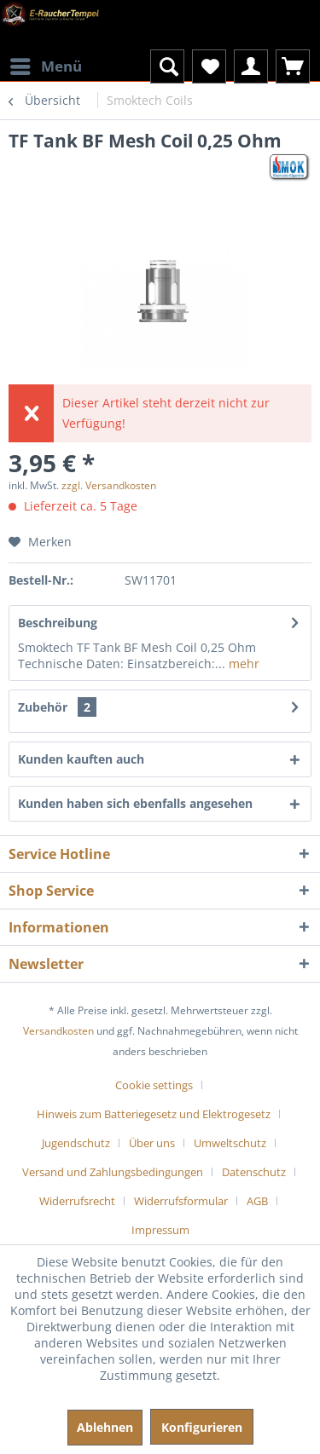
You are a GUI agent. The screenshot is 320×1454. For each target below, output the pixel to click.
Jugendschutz (76, 1143)
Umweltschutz (230, 1143)
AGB (257, 1201)
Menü (46, 64)
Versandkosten (58, 1031)
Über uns (152, 1143)
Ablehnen (105, 1427)
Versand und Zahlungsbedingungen (112, 1172)
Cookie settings (154, 1085)
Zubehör (57, 707)
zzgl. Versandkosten (108, 485)
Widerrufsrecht (77, 1201)
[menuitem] (45, 55)
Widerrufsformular (181, 1201)
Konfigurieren (201, 1427)
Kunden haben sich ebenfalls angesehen (135, 803)
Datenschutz (254, 1172)
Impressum (160, 1230)
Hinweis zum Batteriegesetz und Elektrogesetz (154, 1114)
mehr (242, 663)
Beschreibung (57, 622)
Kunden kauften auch (81, 759)
